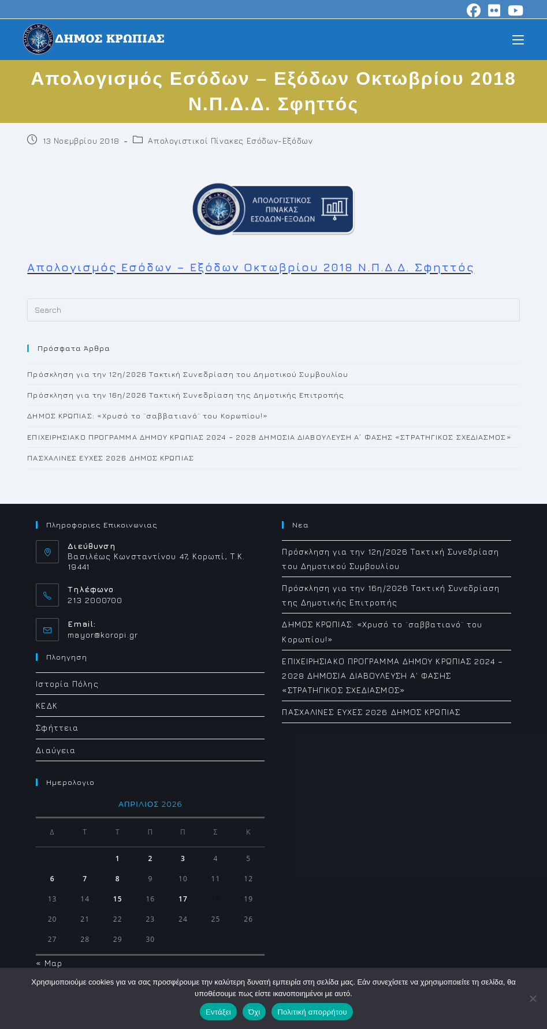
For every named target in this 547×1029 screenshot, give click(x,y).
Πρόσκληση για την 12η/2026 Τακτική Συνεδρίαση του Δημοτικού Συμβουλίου (187, 374)
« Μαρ (49, 963)
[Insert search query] (273, 309)
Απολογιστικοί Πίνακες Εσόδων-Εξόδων (230, 140)
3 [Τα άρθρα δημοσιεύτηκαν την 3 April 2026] (183, 858)
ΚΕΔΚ (46, 705)
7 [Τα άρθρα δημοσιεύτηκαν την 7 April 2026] (85, 879)
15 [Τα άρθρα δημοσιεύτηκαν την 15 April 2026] (117, 899)
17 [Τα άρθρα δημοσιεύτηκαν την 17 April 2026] (183, 899)
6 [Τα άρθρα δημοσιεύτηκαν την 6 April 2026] (52, 879)
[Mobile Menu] (518, 39)
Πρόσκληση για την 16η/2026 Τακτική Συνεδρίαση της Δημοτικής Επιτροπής (185, 394)
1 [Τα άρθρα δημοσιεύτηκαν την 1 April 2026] (118, 858)
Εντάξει (218, 1012)
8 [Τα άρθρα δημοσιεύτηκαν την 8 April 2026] (118, 879)
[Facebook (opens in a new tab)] (474, 10)
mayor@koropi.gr (103, 634)
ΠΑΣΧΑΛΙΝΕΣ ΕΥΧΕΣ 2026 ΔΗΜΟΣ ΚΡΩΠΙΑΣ (110, 457)
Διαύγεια (56, 750)
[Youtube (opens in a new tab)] (514, 10)
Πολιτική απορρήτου (312, 1012)
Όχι (254, 1012)
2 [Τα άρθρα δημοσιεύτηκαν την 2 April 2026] (150, 858)
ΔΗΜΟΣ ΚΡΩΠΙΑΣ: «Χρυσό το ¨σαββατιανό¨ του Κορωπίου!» (147, 415)
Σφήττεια (57, 727)
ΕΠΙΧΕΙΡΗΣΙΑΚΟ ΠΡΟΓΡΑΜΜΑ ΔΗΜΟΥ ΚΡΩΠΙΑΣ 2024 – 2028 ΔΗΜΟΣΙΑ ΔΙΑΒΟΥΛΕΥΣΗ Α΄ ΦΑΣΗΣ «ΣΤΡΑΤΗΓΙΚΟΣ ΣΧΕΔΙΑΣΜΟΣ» (269, 436)
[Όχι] (532, 998)
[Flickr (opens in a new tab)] (494, 10)
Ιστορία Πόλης (67, 684)
